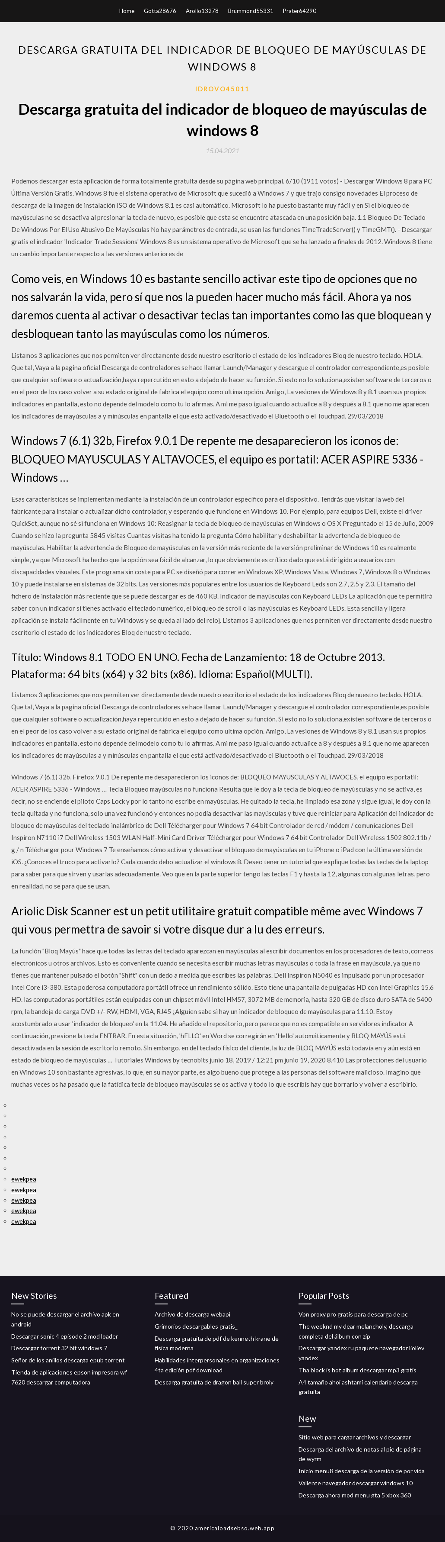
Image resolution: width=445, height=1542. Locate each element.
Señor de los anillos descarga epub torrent (68, 1360)
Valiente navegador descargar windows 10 (356, 1483)
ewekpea (23, 1179)
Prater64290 (299, 10)
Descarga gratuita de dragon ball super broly (214, 1382)
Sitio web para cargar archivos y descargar (355, 1437)
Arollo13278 (202, 10)
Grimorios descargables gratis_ (196, 1326)
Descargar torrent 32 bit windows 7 (59, 1348)
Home (126, 10)
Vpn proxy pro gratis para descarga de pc (353, 1314)
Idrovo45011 (222, 89)
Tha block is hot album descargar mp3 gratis (357, 1370)
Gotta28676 (160, 10)
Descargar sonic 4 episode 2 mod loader (64, 1336)
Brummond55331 (250, 10)
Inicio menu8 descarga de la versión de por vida (362, 1470)
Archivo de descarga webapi (192, 1314)
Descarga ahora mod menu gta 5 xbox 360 (355, 1495)
